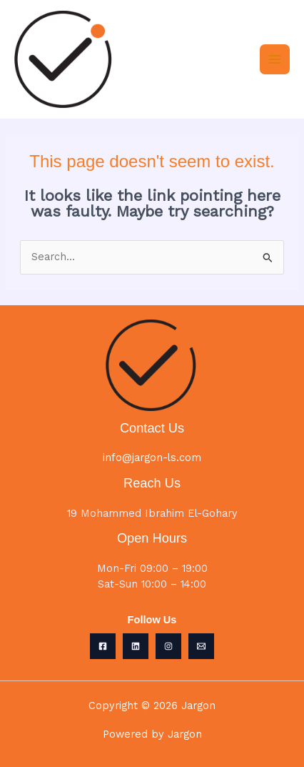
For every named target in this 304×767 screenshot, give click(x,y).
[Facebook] (103, 646)
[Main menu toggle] (275, 59)
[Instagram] (168, 646)
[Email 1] (201, 646)
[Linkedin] (135, 646)
